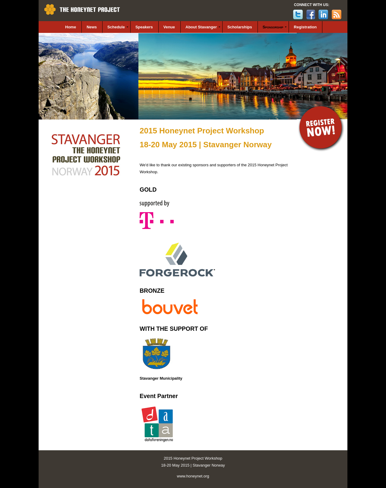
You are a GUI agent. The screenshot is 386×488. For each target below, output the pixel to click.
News (92, 27)
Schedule (116, 27)
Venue (169, 27)
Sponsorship (273, 27)
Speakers (144, 27)
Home (70, 27)
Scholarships (239, 27)
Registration (305, 27)
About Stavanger (201, 27)
